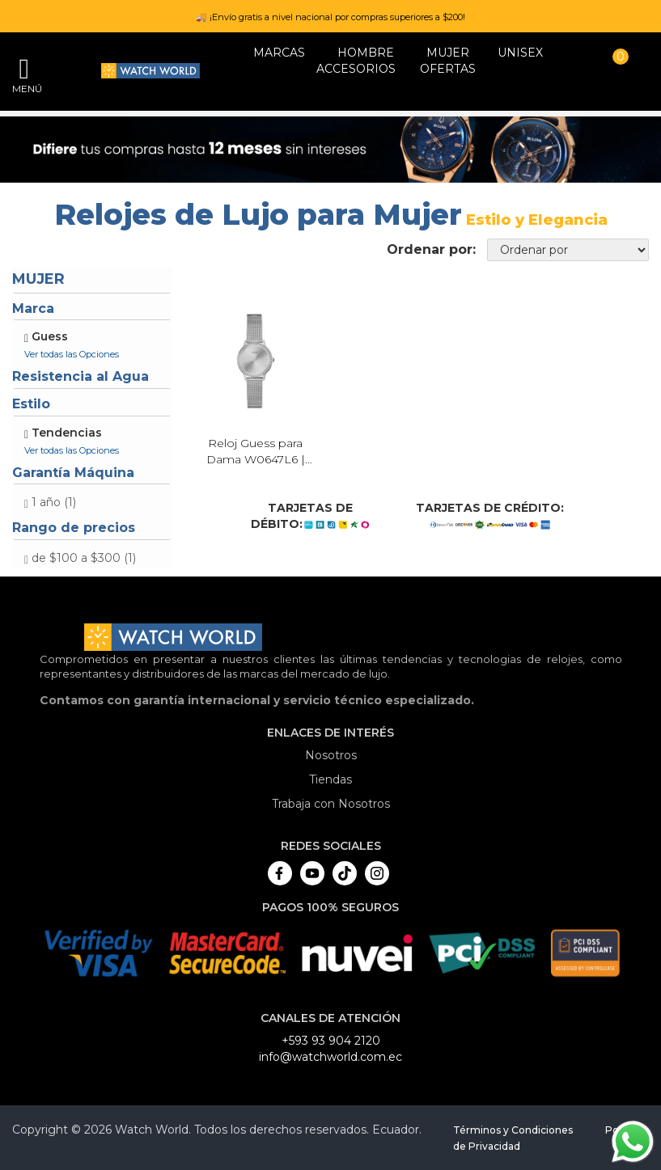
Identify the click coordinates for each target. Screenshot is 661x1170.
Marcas (279, 52)
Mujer (38, 279)
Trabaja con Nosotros (331, 803)
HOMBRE (365, 52)
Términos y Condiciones (513, 1130)
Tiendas (330, 779)
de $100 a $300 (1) (84, 558)
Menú (24, 88)
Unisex (520, 52)
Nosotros (331, 755)
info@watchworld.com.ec (330, 1057)
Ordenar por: (431, 249)
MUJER (447, 52)
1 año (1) (54, 502)
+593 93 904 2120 (331, 1040)
